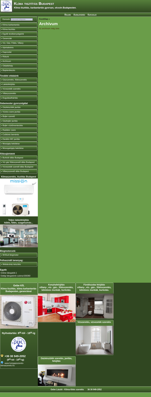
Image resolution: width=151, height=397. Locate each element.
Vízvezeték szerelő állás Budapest (18, 171)
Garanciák (7, 43)
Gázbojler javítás (10, 125)
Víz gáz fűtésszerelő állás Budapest (18, 167)
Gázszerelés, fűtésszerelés (15, 84)
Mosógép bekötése (11, 148)
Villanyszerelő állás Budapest (16, 176)
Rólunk (67, 15)
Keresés (7, 19)
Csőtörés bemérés (11, 139)
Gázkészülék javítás (11, 112)
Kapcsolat (92, 15)
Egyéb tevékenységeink (13, 38)
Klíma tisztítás (9, 34)
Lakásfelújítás (9, 89)
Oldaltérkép (8, 70)
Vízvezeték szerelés (11, 93)
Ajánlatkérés (79, 15)
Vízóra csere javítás (11, 116)
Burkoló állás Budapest (13, 162)
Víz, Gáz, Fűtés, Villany (13, 47)
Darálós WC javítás (11, 143)
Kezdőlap (43, 19)
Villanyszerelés (9, 98)
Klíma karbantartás (11, 29)
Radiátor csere (9, 134)
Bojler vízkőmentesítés (13, 130)
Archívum (6, 66)
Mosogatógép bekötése (13, 153)
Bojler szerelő (9, 121)
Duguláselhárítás (10, 102)
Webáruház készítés (12, 269)
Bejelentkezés (9, 75)
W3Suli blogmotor (10, 259)
